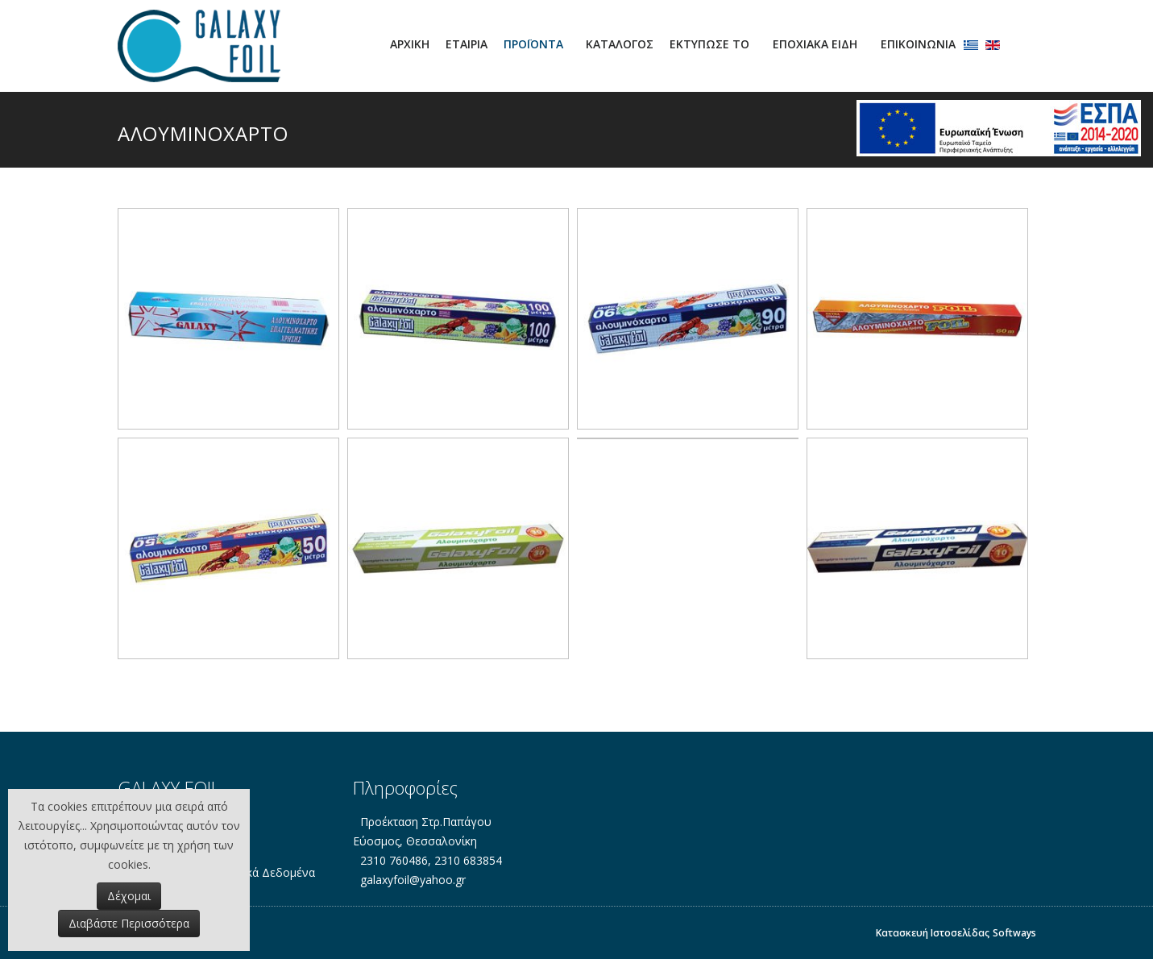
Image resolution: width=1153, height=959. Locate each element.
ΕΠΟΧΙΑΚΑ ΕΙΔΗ (815, 44)
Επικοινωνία (918, 44)
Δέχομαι (129, 895)
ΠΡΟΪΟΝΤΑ (533, 44)
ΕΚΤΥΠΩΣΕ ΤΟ (709, 44)
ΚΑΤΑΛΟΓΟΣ (619, 44)
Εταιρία (466, 44)
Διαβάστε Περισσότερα (128, 923)
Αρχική (409, 44)
